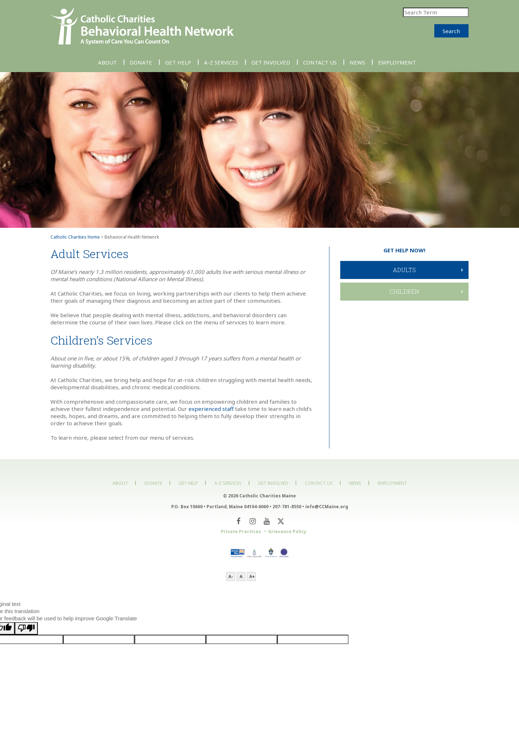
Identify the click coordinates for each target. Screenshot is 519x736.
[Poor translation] (26, 628)
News (357, 62)
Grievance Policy (287, 531)
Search (451, 31)
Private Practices (241, 531)
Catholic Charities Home (75, 237)
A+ (252, 576)
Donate (141, 62)
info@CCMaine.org (326, 507)
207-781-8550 (286, 507)
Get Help (178, 62)
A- (231, 576)
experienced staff (211, 408)
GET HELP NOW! (404, 250)
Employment (397, 62)
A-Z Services (221, 62)
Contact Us (320, 62)
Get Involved (270, 62)
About (107, 62)
